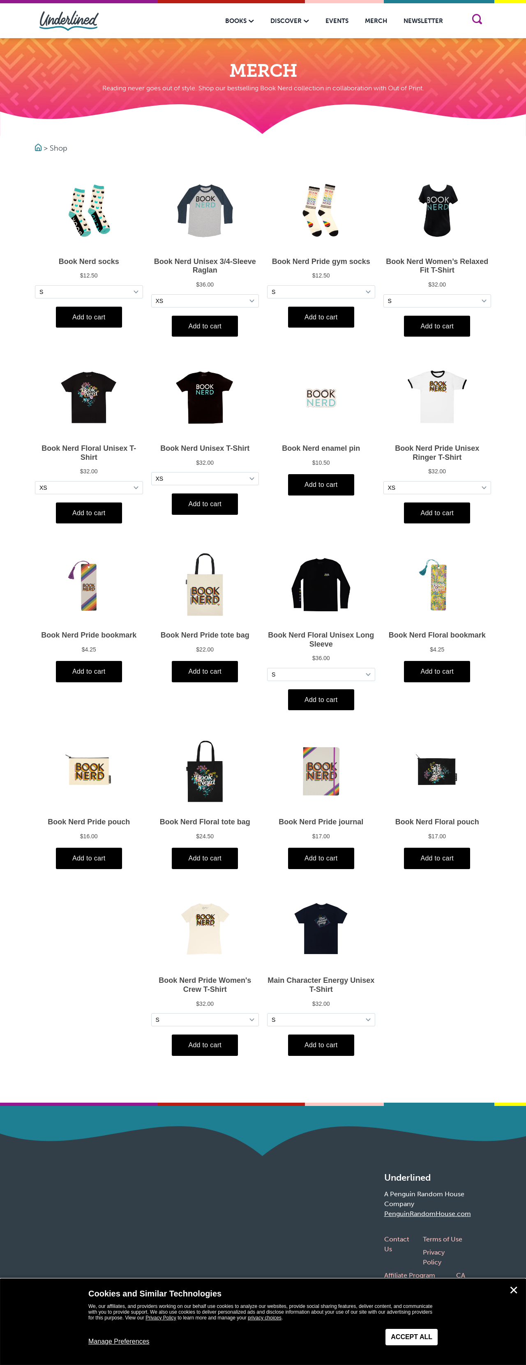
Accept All (411, 1336)
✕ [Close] (514, 1290)
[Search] (477, 20)
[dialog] (263, 1322)
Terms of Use (442, 1239)
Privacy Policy (160, 1318)
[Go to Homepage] (39, 148)
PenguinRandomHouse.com (427, 1214)
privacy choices (264, 1318)
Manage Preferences (119, 1341)
